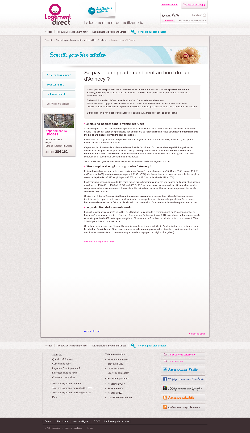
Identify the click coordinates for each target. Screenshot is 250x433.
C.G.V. (97, 421)
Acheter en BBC (116, 388)
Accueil (48, 31)
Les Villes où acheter (96, 40)
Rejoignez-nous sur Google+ (185, 388)
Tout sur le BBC (115, 364)
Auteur (90, 428)
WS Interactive (53, 428)
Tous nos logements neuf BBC (67, 383)
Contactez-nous (169, 4)
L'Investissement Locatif (120, 397)
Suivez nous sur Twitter (183, 369)
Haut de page (198, 333)
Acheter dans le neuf (118, 359)
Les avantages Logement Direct (109, 31)
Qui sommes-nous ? (62, 363)
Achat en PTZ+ (115, 393)
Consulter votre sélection (179, 354)
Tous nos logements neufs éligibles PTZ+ (72, 388)
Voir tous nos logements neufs (99, 241)
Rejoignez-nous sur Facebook (185, 378)
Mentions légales (81, 421)
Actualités (57, 354)
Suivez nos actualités (181, 397)
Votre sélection (194, 4)
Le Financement (116, 368)
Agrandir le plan (92, 331)
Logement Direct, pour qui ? (66, 368)
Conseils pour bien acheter (152, 31)
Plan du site (62, 421)
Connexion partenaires (63, 377)
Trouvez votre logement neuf (72, 31)
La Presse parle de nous (64, 372)
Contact (48, 421)
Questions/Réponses (62, 359)
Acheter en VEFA (116, 384)
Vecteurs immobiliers (73, 428)
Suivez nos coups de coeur (184, 407)
